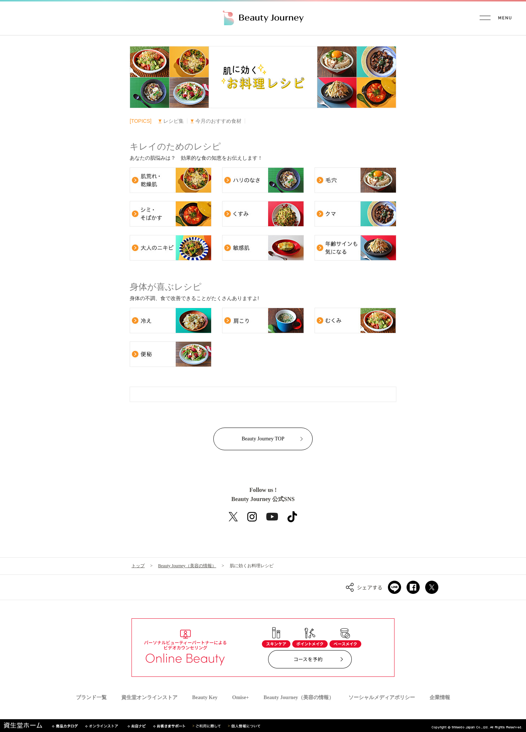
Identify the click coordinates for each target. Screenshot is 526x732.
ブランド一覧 (91, 697)
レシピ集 (171, 121)
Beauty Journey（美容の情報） (187, 565)
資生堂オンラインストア (149, 697)
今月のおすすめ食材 (216, 121)
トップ (138, 565)
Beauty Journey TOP (263, 438)
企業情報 (440, 697)
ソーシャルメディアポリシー (381, 697)
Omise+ (240, 697)
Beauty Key (205, 697)
